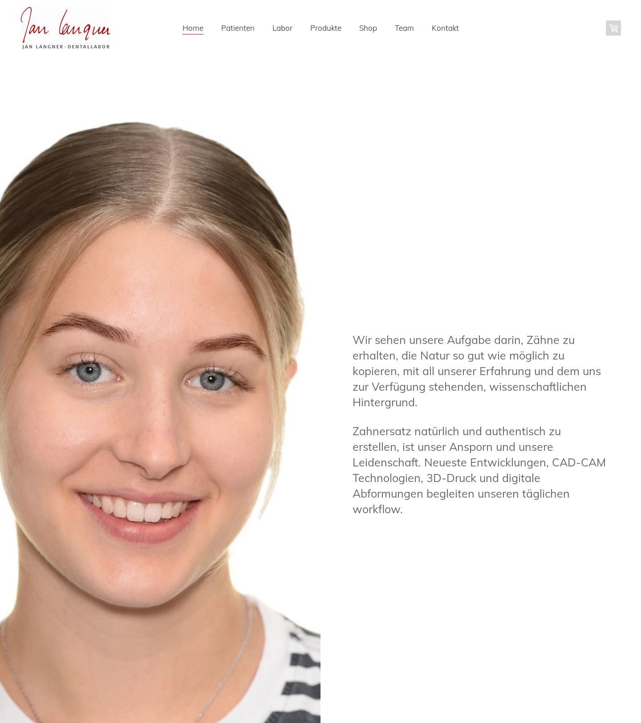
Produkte (325, 28)
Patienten (238, 28)
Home (193, 28)
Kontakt (445, 28)
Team (404, 28)
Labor (282, 28)
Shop (368, 28)
